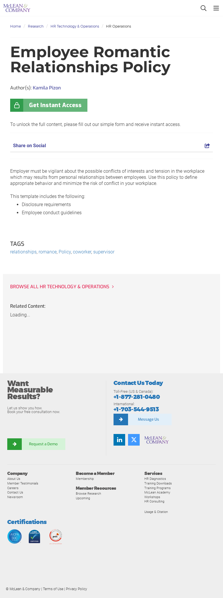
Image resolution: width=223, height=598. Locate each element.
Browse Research (88, 493)
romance (48, 252)
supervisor (103, 252)
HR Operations (118, 26)
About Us (13, 479)
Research (36, 26)
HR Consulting (154, 501)
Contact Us (15, 492)
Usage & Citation (156, 512)
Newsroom (15, 497)
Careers (13, 488)
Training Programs (157, 488)
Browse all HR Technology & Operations (59, 287)
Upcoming (83, 498)
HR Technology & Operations (75, 26)
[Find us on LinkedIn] (119, 440)
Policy (65, 252)
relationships (23, 252)
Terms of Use (53, 589)
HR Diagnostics (155, 479)
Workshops (152, 497)
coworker (82, 252)
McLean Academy (157, 492)
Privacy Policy (76, 589)
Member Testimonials (22, 483)
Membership (85, 479)
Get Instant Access (55, 105)
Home (15, 26)
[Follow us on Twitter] (134, 440)
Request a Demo (43, 444)
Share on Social (111, 145)
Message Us (148, 419)
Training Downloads (158, 483)
